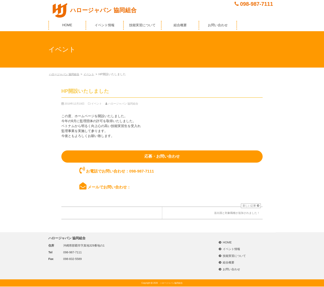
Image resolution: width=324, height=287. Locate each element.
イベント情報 (104, 25)
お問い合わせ (218, 25)
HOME (67, 25)
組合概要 (180, 25)
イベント (91, 74)
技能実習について (142, 25)
